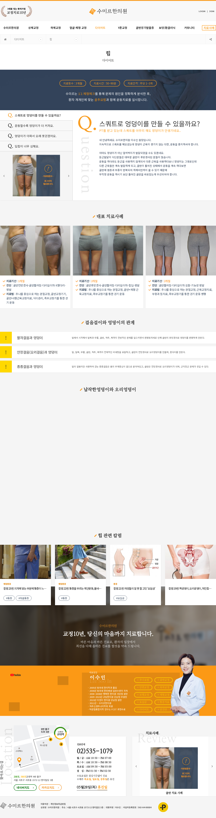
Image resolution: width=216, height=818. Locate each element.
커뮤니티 (189, 28)
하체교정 (56, 28)
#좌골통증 (24, 598)
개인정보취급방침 (58, 803)
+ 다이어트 (143, 709)
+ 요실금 (142, 702)
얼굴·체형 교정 (78, 28)
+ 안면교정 (143, 687)
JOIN (211, 11)
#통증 (9, 598)
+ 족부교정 (163, 687)
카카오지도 (50, 787)
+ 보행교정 (143, 695)
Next (69, 175)
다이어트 (100, 28)
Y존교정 (122, 28)
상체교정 (33, 28)
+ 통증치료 (163, 702)
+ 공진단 (162, 709)
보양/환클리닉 (167, 28)
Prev (4, 175)
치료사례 (208, 28)
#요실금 (120, 598)
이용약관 (44, 803)
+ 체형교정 (163, 695)
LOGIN (202, 11)
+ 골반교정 (163, 680)
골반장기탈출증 (145, 28)
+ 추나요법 (143, 680)
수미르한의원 (11, 28)
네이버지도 (25, 787)
